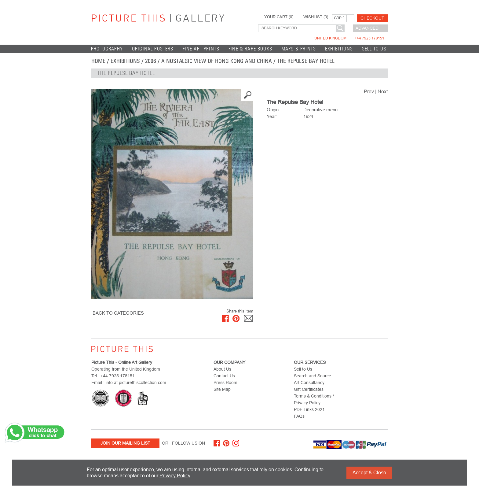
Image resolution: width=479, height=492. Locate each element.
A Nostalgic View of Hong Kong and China (216, 61)
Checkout (372, 18)
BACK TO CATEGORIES (118, 313)
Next (383, 91)
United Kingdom (349, 38)
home (98, 61)
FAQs (299, 416)
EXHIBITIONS (339, 49)
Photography (107, 49)
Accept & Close (369, 472)
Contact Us (224, 375)
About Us (222, 369)
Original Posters (153, 49)
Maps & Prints (298, 49)
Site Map (222, 389)
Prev (369, 91)
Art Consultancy (309, 382)
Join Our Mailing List (125, 443)
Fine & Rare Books (250, 49)
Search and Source (312, 375)
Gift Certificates (309, 389)
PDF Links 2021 (309, 409)
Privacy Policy (174, 475)
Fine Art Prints (201, 49)
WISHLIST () (315, 17)
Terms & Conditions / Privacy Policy (314, 399)
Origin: (273, 109)
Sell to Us (374, 49)
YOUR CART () (278, 17)
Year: (272, 116)
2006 (150, 61)
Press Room (225, 382)
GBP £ (339, 18)
